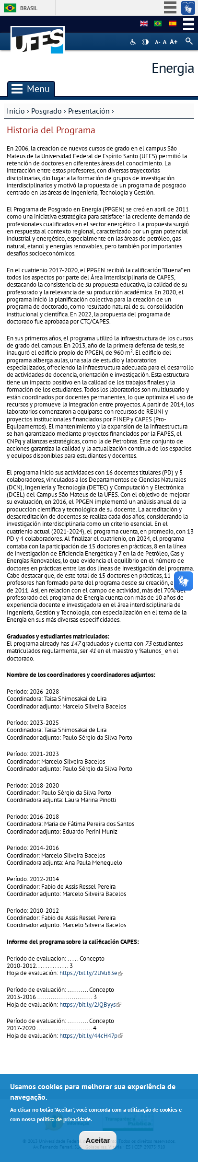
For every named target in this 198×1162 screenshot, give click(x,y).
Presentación (89, 111)
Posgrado (46, 111)
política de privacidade (64, 1122)
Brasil (28, 8)
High (145, 42)
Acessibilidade (134, 42)
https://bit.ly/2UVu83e (91, 973)
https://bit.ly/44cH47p (91, 1036)
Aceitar (98, 1143)
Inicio (16, 111)
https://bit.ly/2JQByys (90, 1004)
